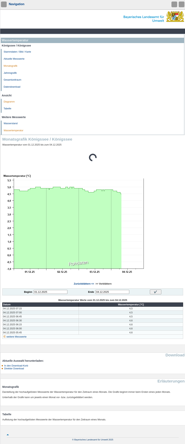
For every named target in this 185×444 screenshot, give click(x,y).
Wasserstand (11, 123)
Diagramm (9, 101)
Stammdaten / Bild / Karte (17, 51)
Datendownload (12, 87)
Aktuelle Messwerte (14, 59)
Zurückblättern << (84, 283)
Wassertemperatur (13, 130)
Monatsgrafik (10, 66)
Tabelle (7, 108)
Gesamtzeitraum (12, 79)
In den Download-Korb (16, 365)
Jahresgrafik (10, 73)
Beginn (28, 292)
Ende (91, 292)
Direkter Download (14, 368)
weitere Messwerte (16, 336)
